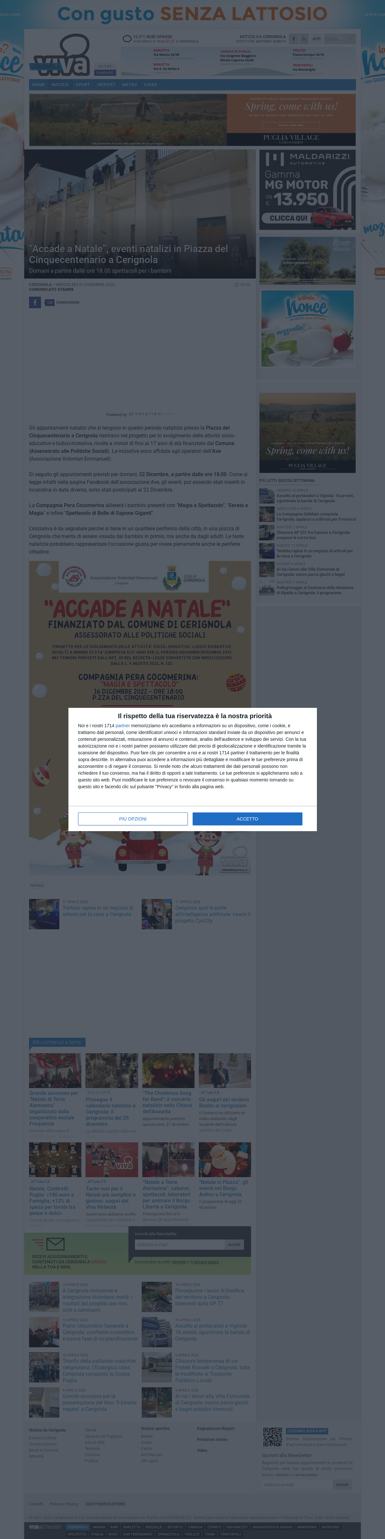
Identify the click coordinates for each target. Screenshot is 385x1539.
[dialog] (192, 769)
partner (123, 725)
